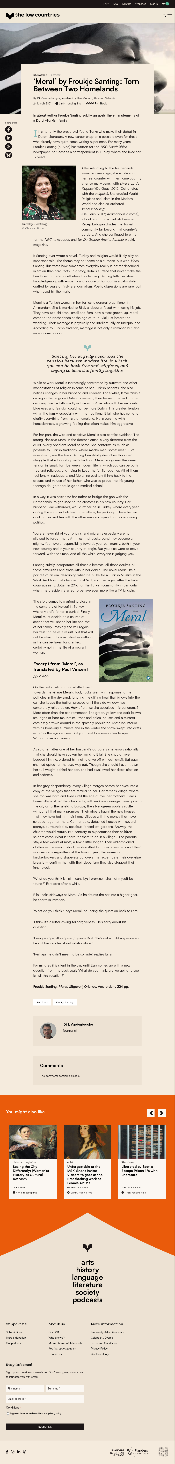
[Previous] (151, 1113)
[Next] (162, 1113)
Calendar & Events (102, 1337)
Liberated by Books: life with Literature (139, 1170)
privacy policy (54, 1414)
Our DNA (53, 1332)
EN (105, 3)
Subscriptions (14, 1332)
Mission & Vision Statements (65, 1343)
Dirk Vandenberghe (48, 98)
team (62, 1348)
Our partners (13, 1343)
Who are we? (56, 1337)
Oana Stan (19, 1187)
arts (87, 1262)
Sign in (154, 3)
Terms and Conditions (104, 1343)
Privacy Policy (99, 1348)
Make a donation (16, 1337)
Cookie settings (100, 1354)
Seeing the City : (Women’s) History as (31, 1172)
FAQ (115, 3)
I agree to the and (35, 1414)
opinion (31, 1162)
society (87, 1292)
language (87, 1277)
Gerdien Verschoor (77, 1187)
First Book (100, 103)
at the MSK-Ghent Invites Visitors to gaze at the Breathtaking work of (85, 1174)
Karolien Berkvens (131, 1187)
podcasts (87, 1299)
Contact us (55, 1354)
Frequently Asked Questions (108, 1332)
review (56, 75)
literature (87, 1284)
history (87, 1269)
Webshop (140, 3)
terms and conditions (33, 1414)
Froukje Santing (65, 1002)
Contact (126, 3)
